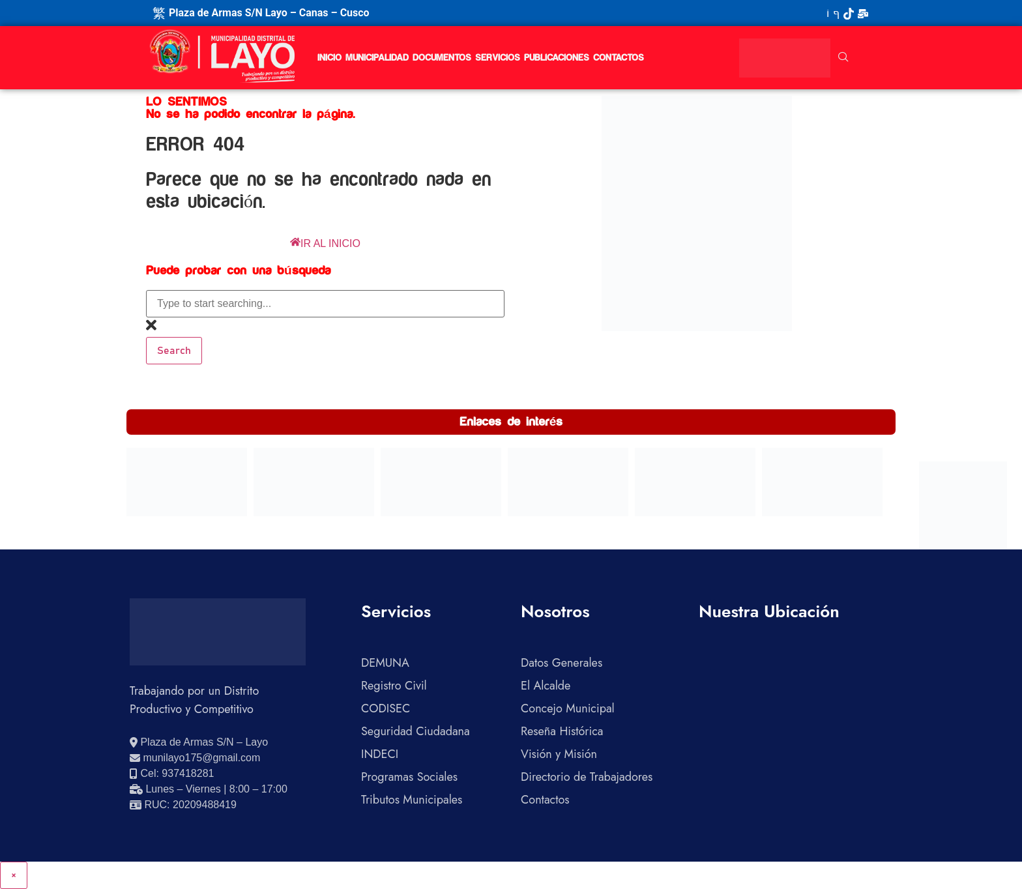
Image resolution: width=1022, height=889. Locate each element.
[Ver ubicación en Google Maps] (199, 742)
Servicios (497, 58)
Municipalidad (377, 58)
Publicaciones (556, 58)
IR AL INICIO (325, 243)
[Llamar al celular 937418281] (172, 773)
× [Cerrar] (13, 875)
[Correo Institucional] (863, 13)
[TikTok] (848, 13)
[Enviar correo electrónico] (195, 758)
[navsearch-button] (843, 58)
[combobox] (325, 303)
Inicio (329, 58)
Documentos (442, 58)
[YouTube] (827, 13)
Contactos (618, 58)
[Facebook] (836, 13)
